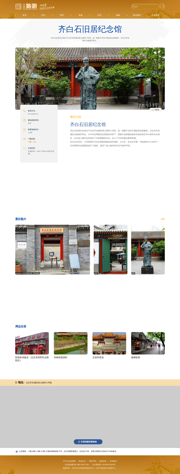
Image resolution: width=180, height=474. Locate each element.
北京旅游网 (34, 6)
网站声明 (92, 461)
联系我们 (113, 461)
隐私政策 (102, 461)
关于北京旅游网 (69, 461)
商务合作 (82, 461)
